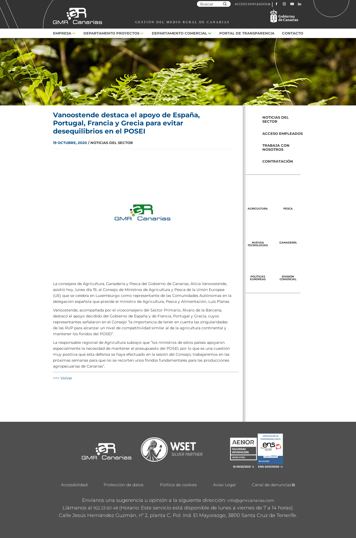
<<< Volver (62, 378)
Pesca (288, 208)
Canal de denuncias (271, 484)
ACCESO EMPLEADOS (251, 4)
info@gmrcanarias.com (250, 500)
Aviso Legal (224, 484)
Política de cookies (178, 484)
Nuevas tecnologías (258, 244)
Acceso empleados (282, 133)
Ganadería (288, 242)
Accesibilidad (74, 484)
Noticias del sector (275, 119)
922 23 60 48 (105, 507)
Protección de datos (123, 484)
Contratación (277, 161)
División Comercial (288, 278)
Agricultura (258, 208)
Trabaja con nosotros (276, 147)
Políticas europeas (258, 278)
